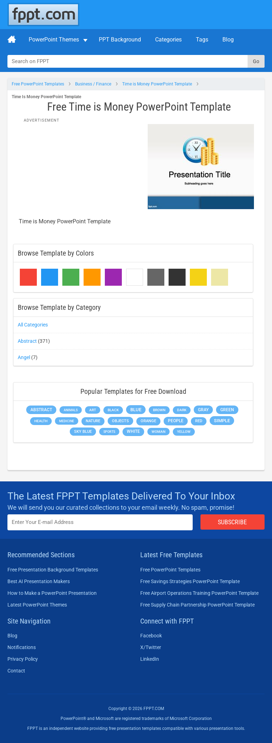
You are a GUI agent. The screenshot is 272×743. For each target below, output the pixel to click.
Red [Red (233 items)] (198, 421)
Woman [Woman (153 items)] (158, 432)
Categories (168, 39)
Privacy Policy (22, 659)
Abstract (27, 341)
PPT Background (120, 39)
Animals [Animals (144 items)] (71, 410)
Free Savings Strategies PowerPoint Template (190, 581)
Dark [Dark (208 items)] (181, 410)
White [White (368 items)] (133, 431)
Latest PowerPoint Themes (37, 605)
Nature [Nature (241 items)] (93, 421)
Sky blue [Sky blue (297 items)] (83, 431)
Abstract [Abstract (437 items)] (41, 409)
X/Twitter (150, 647)
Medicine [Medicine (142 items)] (66, 421)
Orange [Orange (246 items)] (148, 421)
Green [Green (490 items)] (227, 409)
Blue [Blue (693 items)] (135, 409)
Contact (16, 671)
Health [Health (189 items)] (40, 421)
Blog (228, 39)
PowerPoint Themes (54, 39)
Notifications (21, 647)
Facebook (151, 635)
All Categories (33, 325)
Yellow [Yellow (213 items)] (184, 431)
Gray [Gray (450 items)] (203, 409)
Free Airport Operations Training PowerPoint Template (199, 593)
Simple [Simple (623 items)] (222, 420)
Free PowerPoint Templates (38, 84)
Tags (202, 39)
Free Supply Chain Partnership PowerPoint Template (197, 605)
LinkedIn (149, 659)
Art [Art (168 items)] (92, 410)
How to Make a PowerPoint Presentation (52, 593)
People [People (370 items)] (175, 420)
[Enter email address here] (100, 522)
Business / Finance (93, 84)
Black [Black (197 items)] (113, 410)
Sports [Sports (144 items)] (109, 432)
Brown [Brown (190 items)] (159, 410)
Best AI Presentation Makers (38, 581)
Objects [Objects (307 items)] (120, 421)
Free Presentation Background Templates (52, 569)
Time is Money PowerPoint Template (157, 84)
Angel (24, 357)
